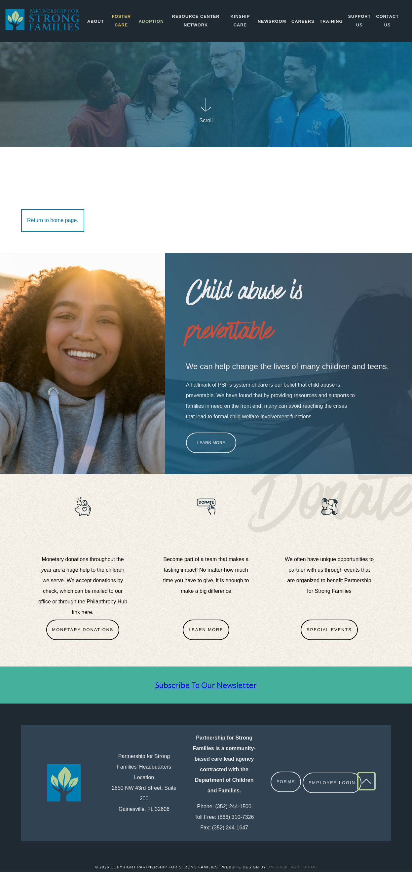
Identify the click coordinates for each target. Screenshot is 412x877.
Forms (286, 787)
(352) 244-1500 (233, 811)
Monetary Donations (83, 634)
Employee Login (333, 787)
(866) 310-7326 (236, 822)
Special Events (329, 634)
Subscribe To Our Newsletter (206, 690)
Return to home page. (52, 225)
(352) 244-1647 (230, 832)
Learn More (211, 447)
